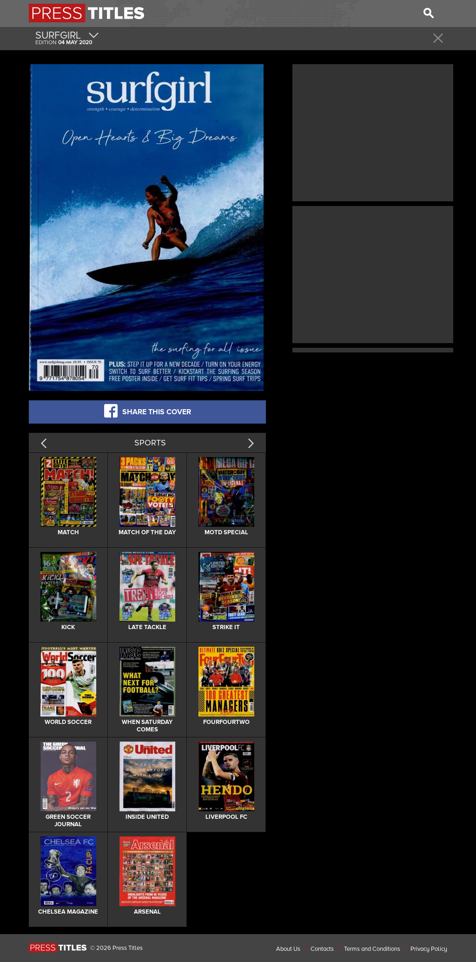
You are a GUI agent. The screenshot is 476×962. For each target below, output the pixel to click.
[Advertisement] (373, 131)
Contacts (322, 949)
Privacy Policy (428, 949)
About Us (288, 949)
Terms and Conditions (372, 949)
